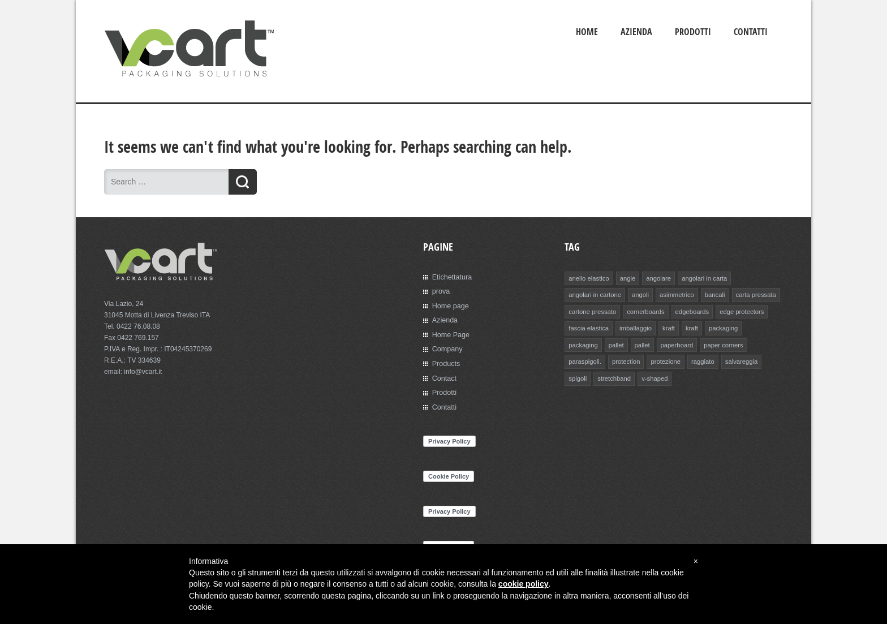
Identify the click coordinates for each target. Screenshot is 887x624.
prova (440, 291)
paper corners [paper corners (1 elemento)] (681, 343)
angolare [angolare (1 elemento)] (657, 277)
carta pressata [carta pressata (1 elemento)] (752, 294)
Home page (449, 305)
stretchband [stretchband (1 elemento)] (585, 376)
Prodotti (693, 31)
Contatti (751, 31)
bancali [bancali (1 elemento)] (712, 294)
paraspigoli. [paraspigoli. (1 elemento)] (727, 343)
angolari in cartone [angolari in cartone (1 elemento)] (594, 294)
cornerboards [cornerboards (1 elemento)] (644, 310)
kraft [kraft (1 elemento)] (667, 327)
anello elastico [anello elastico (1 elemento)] (588, 277)
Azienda (636, 31)
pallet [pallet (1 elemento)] (576, 343)
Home (587, 31)
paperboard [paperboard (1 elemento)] (636, 343)
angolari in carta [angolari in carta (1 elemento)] (702, 277)
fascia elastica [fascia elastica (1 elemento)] (588, 327)
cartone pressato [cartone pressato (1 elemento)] (592, 310)
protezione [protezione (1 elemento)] (621, 359)
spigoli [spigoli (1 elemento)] (731, 359)
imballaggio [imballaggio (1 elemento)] (634, 327)
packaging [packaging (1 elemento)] (721, 327)
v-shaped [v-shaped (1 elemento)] (625, 376)
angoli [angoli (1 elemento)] (639, 294)
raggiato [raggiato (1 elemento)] (658, 359)
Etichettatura (451, 277)
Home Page (450, 333)
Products (445, 361)
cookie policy (523, 584)
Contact (443, 376)
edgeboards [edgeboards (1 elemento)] (689, 310)
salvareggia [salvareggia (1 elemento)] (696, 359)
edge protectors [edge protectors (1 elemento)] (738, 310)
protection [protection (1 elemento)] (582, 359)
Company (446, 347)
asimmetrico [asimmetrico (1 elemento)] (674, 294)
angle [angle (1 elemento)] (626, 277)
